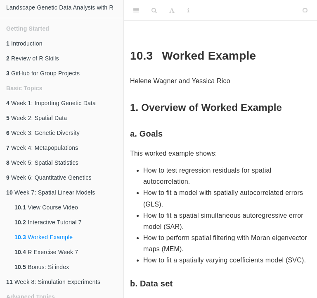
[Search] (154, 10)
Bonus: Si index (41, 267)
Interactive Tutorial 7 (48, 222)
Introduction (24, 43)
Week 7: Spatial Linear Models (50, 192)
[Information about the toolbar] (188, 10)
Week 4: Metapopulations (42, 147)
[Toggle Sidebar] (136, 10)
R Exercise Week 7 (46, 252)
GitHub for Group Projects (43, 73)
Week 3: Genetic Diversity (43, 133)
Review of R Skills (32, 58)
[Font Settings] (172, 10)
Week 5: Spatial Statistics (42, 162)
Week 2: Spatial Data (36, 118)
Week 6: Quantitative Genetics (49, 177)
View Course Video (46, 207)
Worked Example (43, 237)
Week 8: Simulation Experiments (53, 282)
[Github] (305, 10)
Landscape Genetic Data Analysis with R (60, 7)
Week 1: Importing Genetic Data (51, 103)
